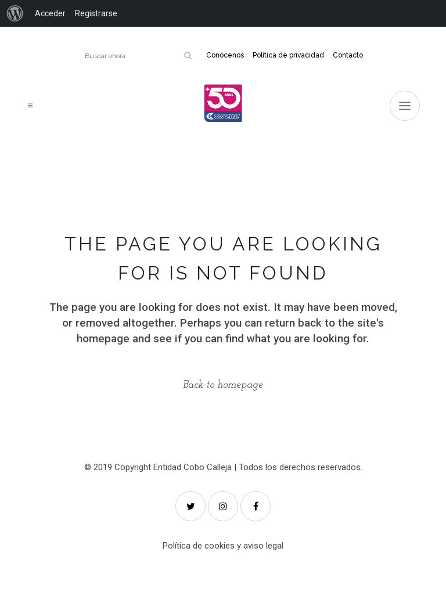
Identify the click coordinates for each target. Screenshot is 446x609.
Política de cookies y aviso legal (223, 545)
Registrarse (96, 13)
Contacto (348, 55)
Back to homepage (223, 385)
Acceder (50, 13)
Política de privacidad (288, 55)
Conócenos (225, 55)
